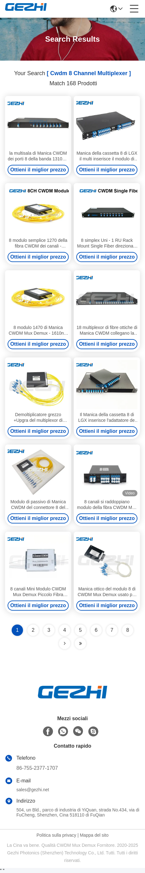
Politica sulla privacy (56, 835)
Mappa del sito (94, 835)
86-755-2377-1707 (37, 768)
